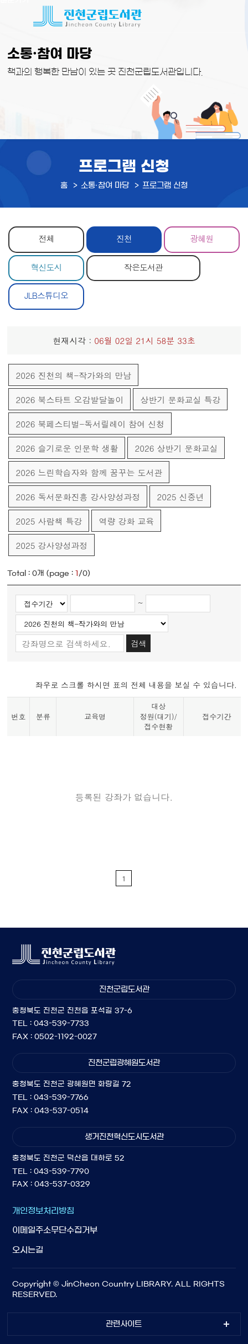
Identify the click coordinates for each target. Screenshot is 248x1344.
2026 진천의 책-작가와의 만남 (73, 375)
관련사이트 (124, 1324)
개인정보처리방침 (43, 1211)
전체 (46, 238)
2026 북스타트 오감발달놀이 (69, 399)
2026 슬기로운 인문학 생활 (67, 448)
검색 (138, 643)
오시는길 (27, 1250)
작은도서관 (143, 267)
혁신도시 (46, 267)
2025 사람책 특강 (49, 521)
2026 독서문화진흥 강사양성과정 (78, 496)
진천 (124, 238)
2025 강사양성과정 (51, 545)
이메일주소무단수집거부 (54, 1230)
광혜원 (201, 238)
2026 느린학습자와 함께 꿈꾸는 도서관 (89, 472)
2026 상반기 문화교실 (176, 448)
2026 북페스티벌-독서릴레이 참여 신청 (90, 424)
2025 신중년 (180, 496)
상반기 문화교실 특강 (180, 399)
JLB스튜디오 (46, 295)
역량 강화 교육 (126, 521)
